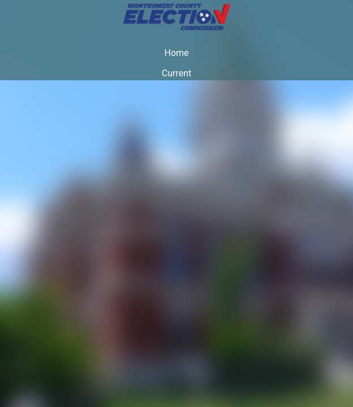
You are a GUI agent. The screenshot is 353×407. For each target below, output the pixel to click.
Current (176, 73)
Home (176, 52)
